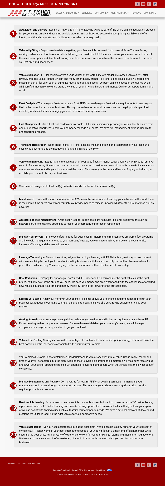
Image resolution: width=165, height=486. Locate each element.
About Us (16, 463)
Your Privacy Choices (101, 470)
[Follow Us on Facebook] (137, 4)
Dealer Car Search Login (62, 470)
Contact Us (25, 463)
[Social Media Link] (155, 4)
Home (10, 463)
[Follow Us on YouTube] (143, 4)
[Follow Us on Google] (149, 4)
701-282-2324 (67, 4)
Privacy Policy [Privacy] (35, 463)
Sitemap (87, 470)
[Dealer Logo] (30, 12)
